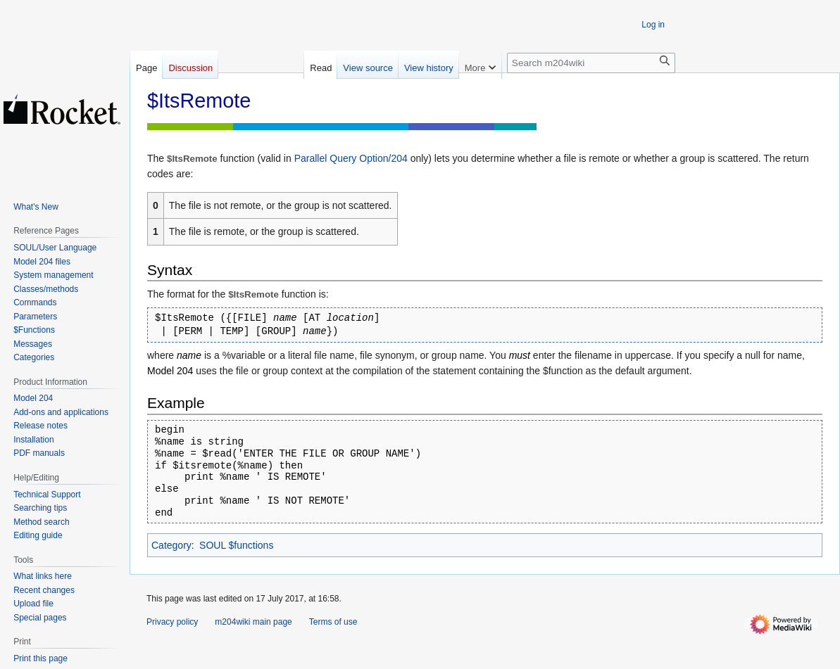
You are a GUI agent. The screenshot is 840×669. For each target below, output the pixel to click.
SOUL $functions (236, 545)
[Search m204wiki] (591, 63)
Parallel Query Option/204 (351, 158)
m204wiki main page (253, 622)
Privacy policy (172, 622)
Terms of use (333, 622)
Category (171, 545)
